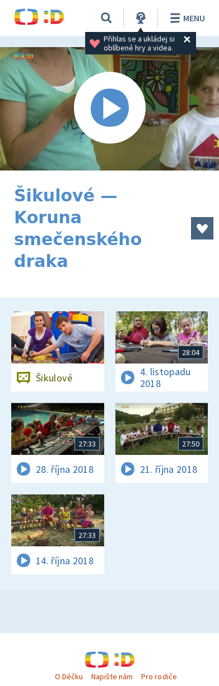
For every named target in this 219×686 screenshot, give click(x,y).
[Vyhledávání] (106, 18)
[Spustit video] (109, 109)
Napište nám (112, 676)
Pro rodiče (158, 676)
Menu (185, 18)
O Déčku (69, 676)
